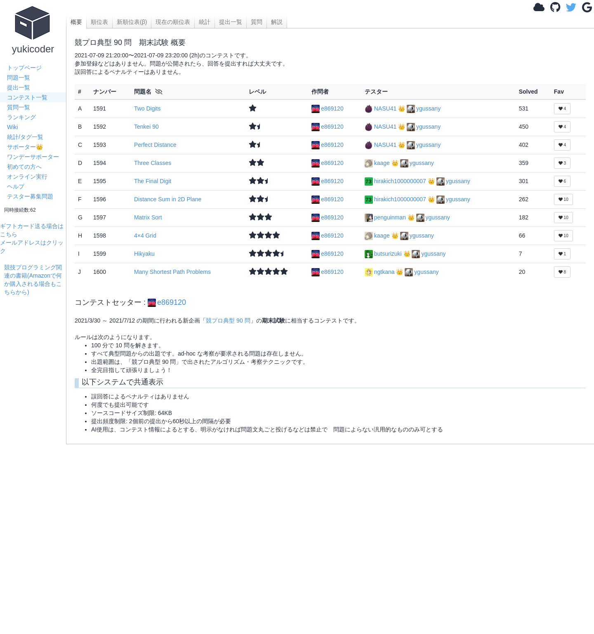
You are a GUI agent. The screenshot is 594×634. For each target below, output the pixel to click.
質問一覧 (18, 107)
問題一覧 (18, 77)
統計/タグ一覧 (25, 137)
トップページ (24, 67)
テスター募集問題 (30, 196)
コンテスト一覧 (27, 97)
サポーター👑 (25, 147)
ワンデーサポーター (33, 156)
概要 (76, 22)
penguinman (386, 217)
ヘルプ (15, 186)
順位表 (99, 22)
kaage (378, 163)
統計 (204, 22)
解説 (277, 22)
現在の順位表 (173, 22)
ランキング (21, 117)
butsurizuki (384, 253)
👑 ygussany (419, 108)
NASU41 (381, 108)
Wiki (12, 127)
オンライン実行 (27, 176)
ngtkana (380, 272)
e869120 (327, 108)
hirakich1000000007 (396, 181)
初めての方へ (24, 166)
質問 (256, 22)
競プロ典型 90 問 (228, 320)
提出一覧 (18, 87)
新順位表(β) (132, 22)
